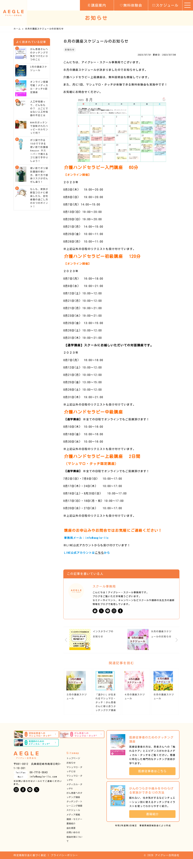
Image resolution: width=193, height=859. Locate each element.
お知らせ (69, 50)
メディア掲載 (73, 815)
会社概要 (71, 828)
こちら (99, 552)
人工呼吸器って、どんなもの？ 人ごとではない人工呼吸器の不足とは (39, 108)
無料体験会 (131, 5)
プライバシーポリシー (64, 855)
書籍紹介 (71, 823)
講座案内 (97, 5)
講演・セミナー (74, 819)
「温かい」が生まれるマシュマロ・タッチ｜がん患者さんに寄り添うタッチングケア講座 (105, 702)
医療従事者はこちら (154, 771)
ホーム (17, 29)
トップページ (73, 758)
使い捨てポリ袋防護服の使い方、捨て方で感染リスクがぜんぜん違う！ (39, 175)
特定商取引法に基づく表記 (30, 855)
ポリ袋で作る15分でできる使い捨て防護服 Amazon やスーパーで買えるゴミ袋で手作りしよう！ (40, 150)
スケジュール (165, 5)
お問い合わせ (73, 832)
